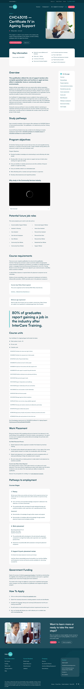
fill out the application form (29, 596)
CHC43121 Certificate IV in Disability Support (33, 131)
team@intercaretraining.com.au (68, 665)
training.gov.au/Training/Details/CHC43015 (20, 422)
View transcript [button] (13, 208)
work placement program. (37, 473)
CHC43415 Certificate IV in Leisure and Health (20, 133)
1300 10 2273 (65, 662)
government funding (30, 575)
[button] (66, 77)
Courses (11, 13)
